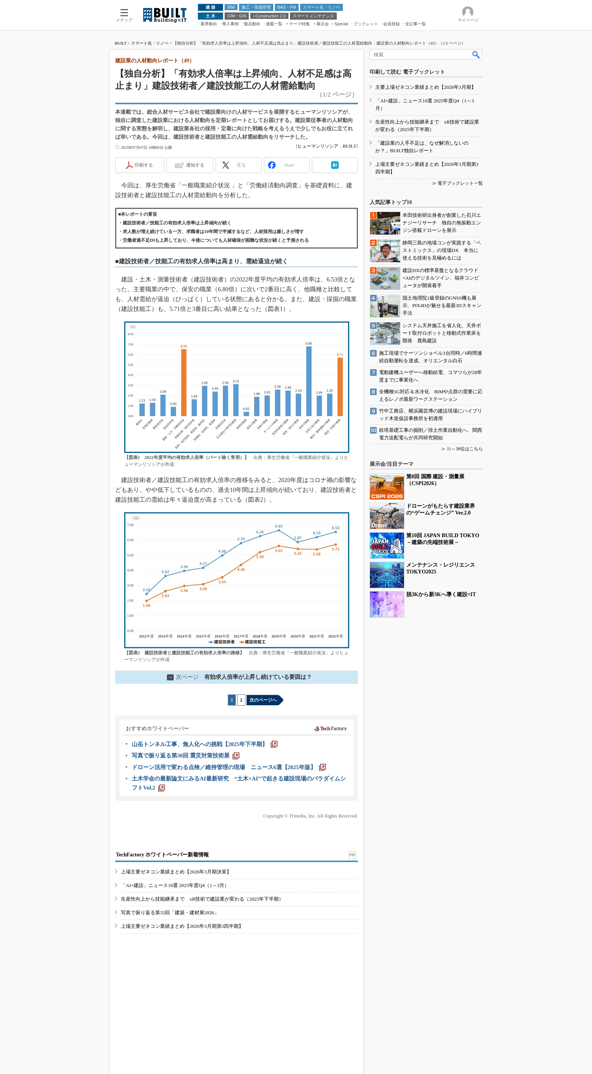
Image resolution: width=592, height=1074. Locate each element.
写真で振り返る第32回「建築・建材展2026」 (170, 912)
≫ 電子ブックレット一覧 (457, 183)
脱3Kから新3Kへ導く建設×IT (441, 594)
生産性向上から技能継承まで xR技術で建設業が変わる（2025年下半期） (202, 899)
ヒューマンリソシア (318, 146)
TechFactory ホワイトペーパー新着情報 (162, 855)
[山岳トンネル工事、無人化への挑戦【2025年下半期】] (205, 744)
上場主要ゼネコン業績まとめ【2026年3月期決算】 (176, 872)
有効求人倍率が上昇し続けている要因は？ (239, 677)
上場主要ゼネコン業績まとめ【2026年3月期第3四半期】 (182, 926)
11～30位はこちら (465, 448)
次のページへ (263, 700)
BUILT (120, 43)
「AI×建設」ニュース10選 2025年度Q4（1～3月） (175, 885)
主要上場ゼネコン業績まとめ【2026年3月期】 (425, 87)
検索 (476, 54)
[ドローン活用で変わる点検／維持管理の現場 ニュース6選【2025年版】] (229, 767)
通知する (195, 165)
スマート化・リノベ (149, 43)
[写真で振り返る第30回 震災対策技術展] (185, 756)
